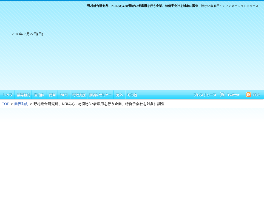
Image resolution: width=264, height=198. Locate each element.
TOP (5, 104)
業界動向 (21, 104)
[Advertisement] (157, 51)
